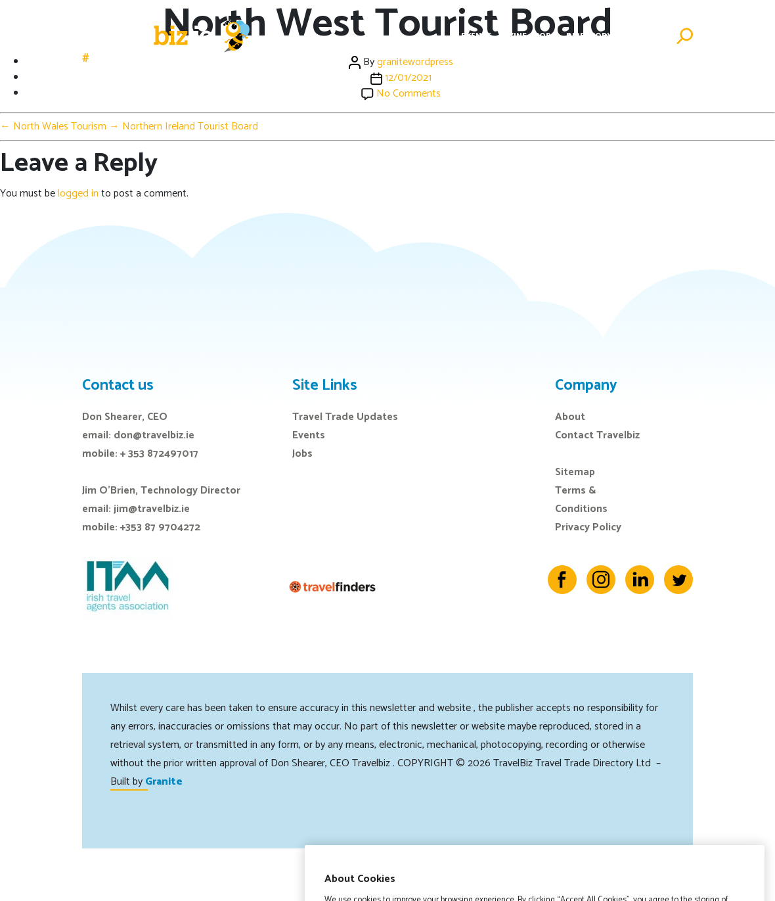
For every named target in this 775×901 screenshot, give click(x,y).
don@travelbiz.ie (154, 435)
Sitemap (575, 472)
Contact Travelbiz (597, 435)
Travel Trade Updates (345, 417)
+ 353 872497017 (159, 454)
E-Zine (514, 36)
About (570, 417)
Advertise (644, 36)
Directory (589, 36)
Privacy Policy (588, 527)
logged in (78, 193)
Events (476, 36)
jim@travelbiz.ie (152, 509)
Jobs (546, 36)
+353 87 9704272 (160, 527)
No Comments (408, 94)
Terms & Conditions (581, 500)
